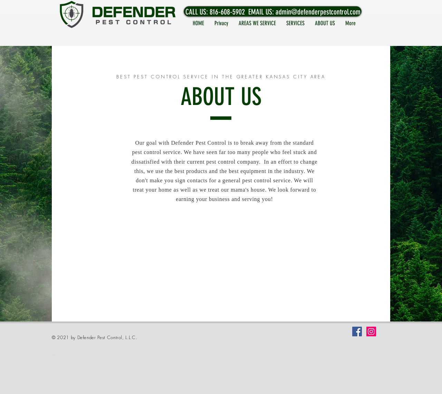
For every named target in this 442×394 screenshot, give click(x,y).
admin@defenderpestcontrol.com (318, 12)
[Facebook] (357, 331)
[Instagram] (371, 331)
